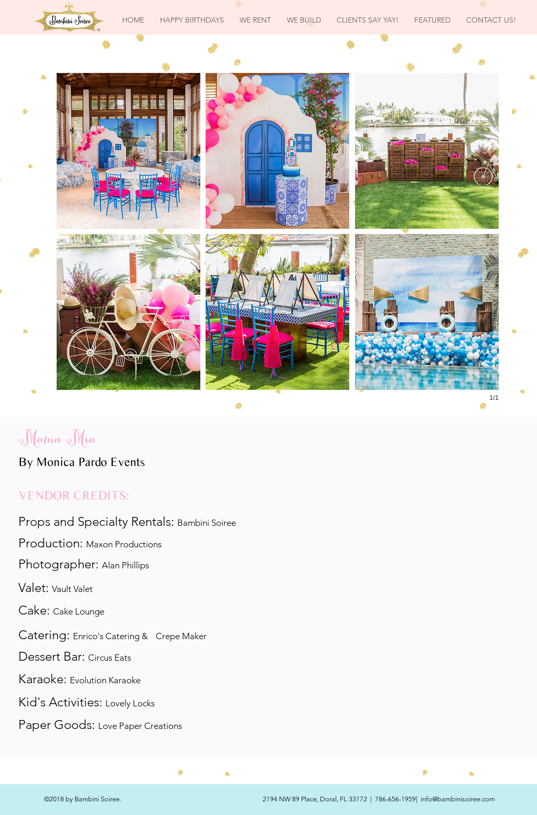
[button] (128, 151)
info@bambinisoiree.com (458, 799)
